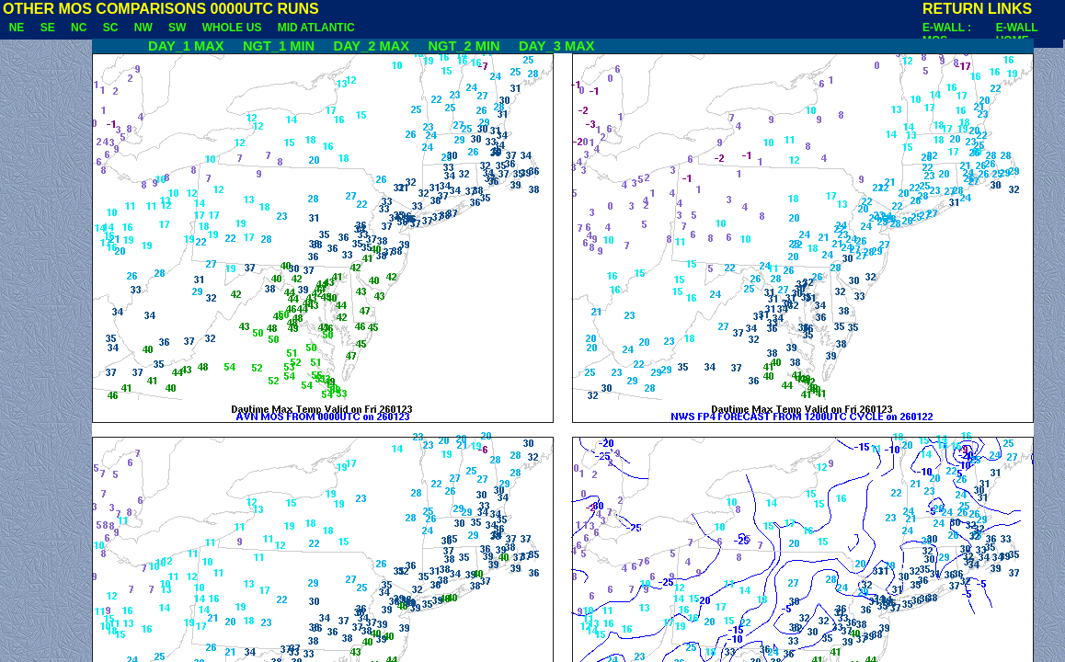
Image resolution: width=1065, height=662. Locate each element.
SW (177, 27)
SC (110, 27)
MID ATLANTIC (316, 27)
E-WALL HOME (1017, 34)
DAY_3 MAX (560, 46)
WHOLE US (232, 27)
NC (78, 27)
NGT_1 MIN (282, 46)
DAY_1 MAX (163, 46)
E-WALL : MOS (946, 34)
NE (16, 27)
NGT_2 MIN (467, 46)
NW (143, 27)
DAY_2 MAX (374, 46)
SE (47, 27)
